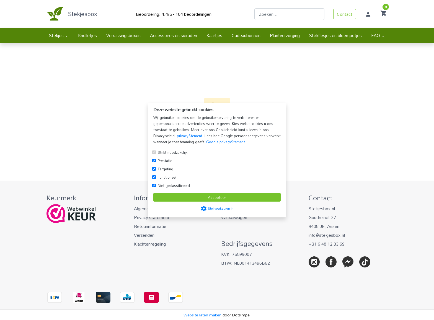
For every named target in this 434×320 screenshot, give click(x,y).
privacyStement (189, 135)
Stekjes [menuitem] (59, 35)
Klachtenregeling (150, 244)
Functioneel (167, 177)
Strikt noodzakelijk (172, 152)
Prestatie (165, 161)
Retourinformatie (150, 226)
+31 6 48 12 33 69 (327, 244)
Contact (344, 14)
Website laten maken (203, 315)
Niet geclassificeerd (174, 186)
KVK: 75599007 (236, 254)
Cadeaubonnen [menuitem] (246, 35)
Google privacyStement (225, 141)
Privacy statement (151, 217)
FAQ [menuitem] (378, 35)
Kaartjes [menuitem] (214, 35)
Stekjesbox (82, 14)
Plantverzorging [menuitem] (285, 35)
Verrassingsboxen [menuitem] (123, 35)
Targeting (165, 169)
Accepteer (217, 197)
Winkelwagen (234, 217)
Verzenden (144, 235)
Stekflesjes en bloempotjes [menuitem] (335, 35)
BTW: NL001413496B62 (245, 263)
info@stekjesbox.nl (327, 235)
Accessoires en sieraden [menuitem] (173, 35)
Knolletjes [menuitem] (87, 35)
